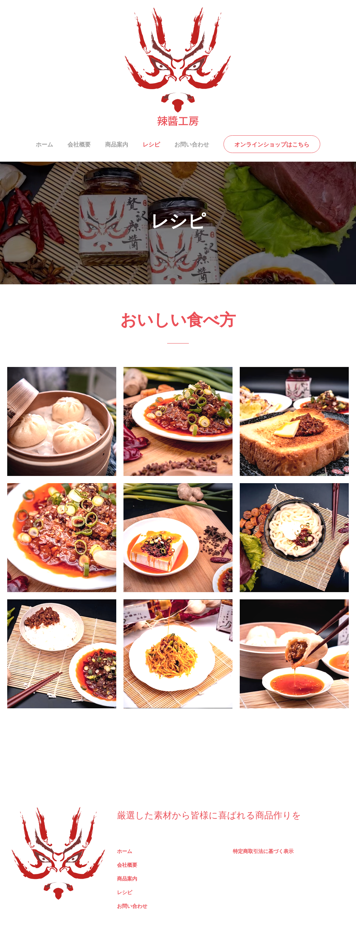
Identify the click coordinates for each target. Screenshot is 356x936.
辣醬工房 (178, 120)
